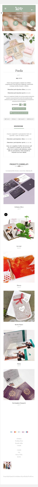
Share (14, 119)
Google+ (21, 119)
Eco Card (19, 246)
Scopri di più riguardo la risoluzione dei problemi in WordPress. (18, 476)
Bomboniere (16, 27)
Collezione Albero (19, 207)
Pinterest (30, 119)
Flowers (19, 285)
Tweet (7, 119)
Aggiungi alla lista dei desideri (19, 113)
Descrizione (18, 126)
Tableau (24, 27)
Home (9, 15)
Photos (19, 364)
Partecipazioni (17, 15)
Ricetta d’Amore (19, 324)
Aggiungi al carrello (20, 108)
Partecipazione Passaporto (19, 403)
